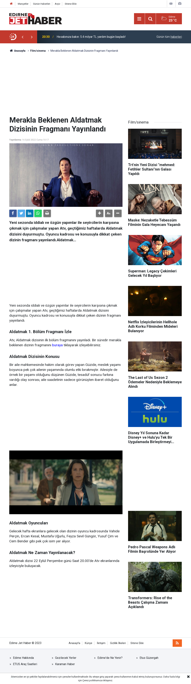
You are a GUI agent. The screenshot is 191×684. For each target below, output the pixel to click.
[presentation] (22, 37)
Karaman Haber (65, 664)
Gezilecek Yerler (65, 658)
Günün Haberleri (41, 3)
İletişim (101, 643)
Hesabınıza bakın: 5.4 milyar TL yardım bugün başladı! (91, 37)
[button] (99, 213)
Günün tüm (169, 37)
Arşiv (57, 3)
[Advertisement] (95, 84)
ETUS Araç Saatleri (25, 664)
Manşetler (23, 3)
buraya (57, 345)
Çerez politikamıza (92, 680)
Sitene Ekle (70, 3)
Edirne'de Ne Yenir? (110, 658)
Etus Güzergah (149, 658)
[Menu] (139, 18)
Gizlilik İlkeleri (118, 643)
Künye (88, 643)
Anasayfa (74, 643)
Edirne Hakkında (23, 658)
